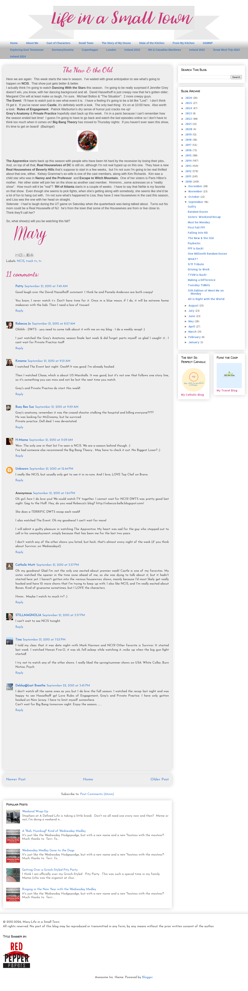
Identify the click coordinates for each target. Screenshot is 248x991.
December (195, 186)
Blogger (147, 977)
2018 (188, 139)
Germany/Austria (62, 49)
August (193, 305)
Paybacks (194, 243)
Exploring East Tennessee (26, 49)
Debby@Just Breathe (30, 685)
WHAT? (193, 259)
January (194, 342)
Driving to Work (199, 269)
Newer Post (16, 779)
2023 (189, 113)
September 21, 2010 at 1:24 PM (54, 493)
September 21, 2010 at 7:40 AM (46, 286)
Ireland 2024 (18, 56)
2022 (189, 118)
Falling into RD (198, 232)
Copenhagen (90, 49)
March (192, 331)
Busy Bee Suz (24, 407)
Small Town (86, 43)
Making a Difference (202, 280)
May (191, 321)
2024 (189, 108)
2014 (188, 160)
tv (40, 261)
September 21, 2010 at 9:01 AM (48, 361)
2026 (189, 97)
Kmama (20, 361)
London (111, 49)
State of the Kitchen (151, 43)
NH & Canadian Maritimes (164, 49)
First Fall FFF (196, 227)
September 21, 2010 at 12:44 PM (51, 468)
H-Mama (21, 440)
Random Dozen (198, 211)
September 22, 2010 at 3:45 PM (68, 685)
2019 (188, 134)
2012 (188, 171)
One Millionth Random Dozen (207, 253)
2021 (188, 123)
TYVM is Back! (197, 274)
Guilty (192, 206)
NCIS (20, 261)
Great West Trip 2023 (226, 49)
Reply (19, 310)
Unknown (21, 468)
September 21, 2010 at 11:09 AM (51, 440)
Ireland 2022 (197, 49)
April (192, 326)
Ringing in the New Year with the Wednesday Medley (59, 889)
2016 (188, 150)
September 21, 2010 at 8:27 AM (53, 323)
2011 (188, 176)
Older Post (160, 779)
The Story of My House (116, 43)
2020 (189, 129)
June (192, 316)
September (196, 202)
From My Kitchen (184, 43)
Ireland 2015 (132, 49)
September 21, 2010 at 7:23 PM (44, 639)
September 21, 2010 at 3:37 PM (57, 565)
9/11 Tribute (196, 264)
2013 (188, 165)
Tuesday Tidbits (199, 285)
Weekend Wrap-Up (35, 811)
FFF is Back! (195, 248)
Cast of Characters (59, 43)
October (194, 196)
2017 (188, 144)
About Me (32, 43)
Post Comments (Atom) (97, 794)
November (195, 191)
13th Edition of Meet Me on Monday (206, 292)
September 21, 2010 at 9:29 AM (56, 407)
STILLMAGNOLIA (28, 615)
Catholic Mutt (25, 565)
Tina (18, 639)
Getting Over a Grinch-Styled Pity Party (50, 869)
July (191, 310)
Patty (19, 286)
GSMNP (208, 43)
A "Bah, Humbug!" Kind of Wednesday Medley (54, 831)
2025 (189, 103)
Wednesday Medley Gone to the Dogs (48, 850)
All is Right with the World (206, 299)
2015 (188, 155)
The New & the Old (201, 238)
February (194, 337)
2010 (189, 181)
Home (14, 43)
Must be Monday (199, 222)
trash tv (31, 261)
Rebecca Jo (23, 323)
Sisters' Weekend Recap (204, 216)
